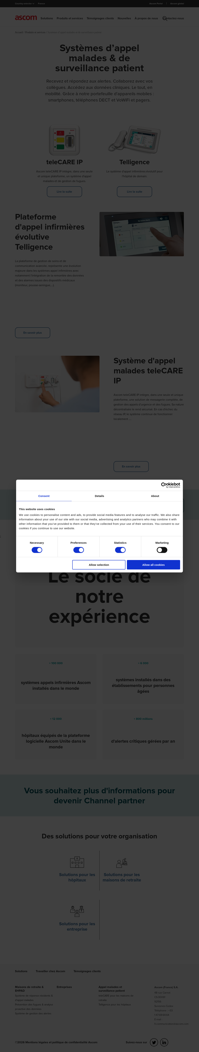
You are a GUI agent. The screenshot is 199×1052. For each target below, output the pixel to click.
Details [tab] (99, 495)
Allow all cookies (153, 564)
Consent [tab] (44, 495)
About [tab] (155, 495)
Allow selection (99, 564)
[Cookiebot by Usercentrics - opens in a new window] (164, 485)
